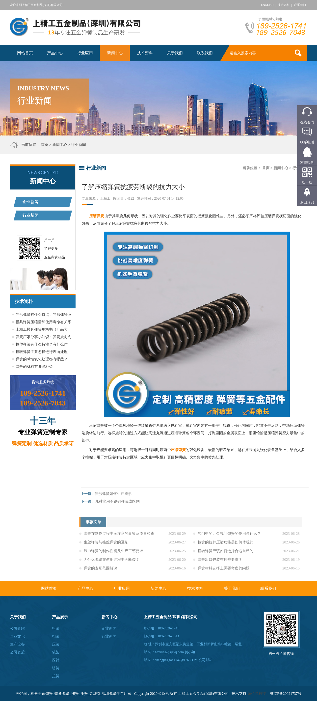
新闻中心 (115, 53)
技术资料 (284, 5)
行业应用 (85, 53)
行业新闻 (78, 145)
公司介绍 (17, 628)
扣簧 (55, 636)
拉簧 (55, 676)
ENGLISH (267, 5)
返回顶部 (307, 202)
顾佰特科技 (256, 694)
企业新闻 (30, 202)
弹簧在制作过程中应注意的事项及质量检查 (119, 535)
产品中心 (55, 53)
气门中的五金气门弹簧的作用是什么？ (229, 535)
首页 (44, 145)
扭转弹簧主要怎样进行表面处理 (42, 352)
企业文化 (17, 636)
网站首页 (25, 53)
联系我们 (300, 5)
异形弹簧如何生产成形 (114, 494)
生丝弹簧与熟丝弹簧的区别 (106, 544)
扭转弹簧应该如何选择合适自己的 (225, 553)
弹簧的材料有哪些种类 (34, 367)
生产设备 (17, 644)
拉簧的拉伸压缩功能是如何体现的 (225, 544)
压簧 (55, 644)
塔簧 (55, 668)
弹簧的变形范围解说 (100, 570)
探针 (55, 660)
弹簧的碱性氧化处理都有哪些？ (42, 359)
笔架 (55, 652)
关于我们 (175, 53)
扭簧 (55, 628)
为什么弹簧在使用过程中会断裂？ (111, 561)
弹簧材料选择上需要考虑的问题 (224, 570)
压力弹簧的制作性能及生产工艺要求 (113, 553)
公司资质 (17, 652)
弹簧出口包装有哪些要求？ (220, 561)
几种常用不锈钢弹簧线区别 (119, 501)
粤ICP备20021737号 (285, 694)
